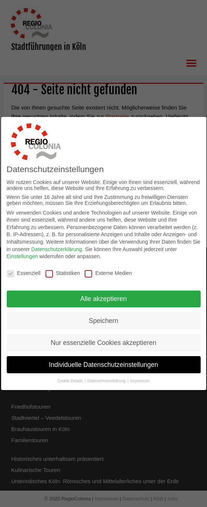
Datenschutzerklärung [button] (107, 377)
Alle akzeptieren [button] (103, 295)
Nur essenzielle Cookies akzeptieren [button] (103, 339)
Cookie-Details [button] (70, 377)
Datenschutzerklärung (56, 245)
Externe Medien (108, 269)
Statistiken (63, 269)
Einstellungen (22, 253)
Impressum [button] (140, 377)
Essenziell (24, 269)
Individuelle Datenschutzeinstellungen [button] (103, 361)
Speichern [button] (103, 317)
